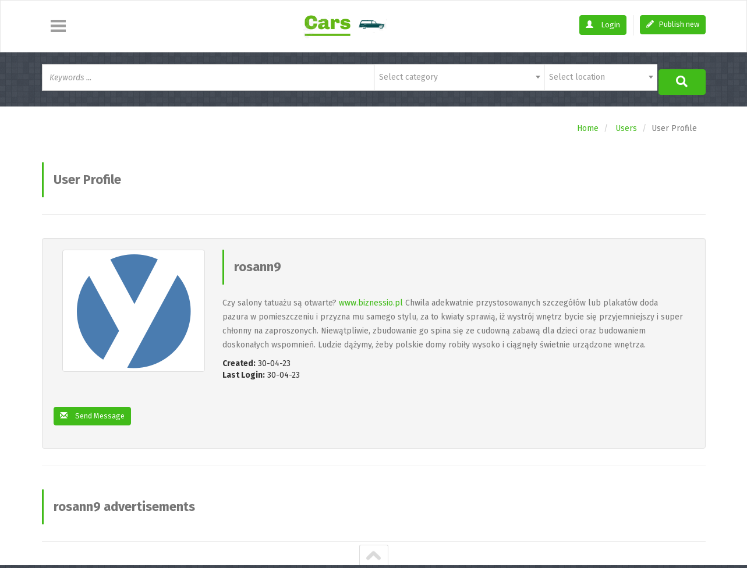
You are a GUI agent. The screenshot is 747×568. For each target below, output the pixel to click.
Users (626, 124)
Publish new (672, 24)
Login (603, 24)
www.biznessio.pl (371, 299)
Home (588, 124)
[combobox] (459, 77)
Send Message (95, 412)
